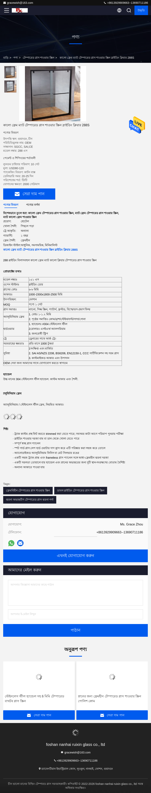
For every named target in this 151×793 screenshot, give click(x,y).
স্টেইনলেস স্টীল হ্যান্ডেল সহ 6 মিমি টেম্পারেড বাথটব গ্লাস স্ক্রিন (34, 699)
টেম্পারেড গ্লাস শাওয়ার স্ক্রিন (38, 57)
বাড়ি (5, 57)
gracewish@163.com (18, 2)
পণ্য (15, 57)
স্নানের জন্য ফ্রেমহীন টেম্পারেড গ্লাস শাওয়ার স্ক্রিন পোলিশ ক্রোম (109, 699)
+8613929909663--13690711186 (125, 2)
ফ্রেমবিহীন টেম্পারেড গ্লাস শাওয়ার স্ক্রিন (28, 490)
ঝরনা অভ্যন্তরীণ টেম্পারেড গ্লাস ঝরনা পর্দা (29, 499)
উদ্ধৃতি (141, 10)
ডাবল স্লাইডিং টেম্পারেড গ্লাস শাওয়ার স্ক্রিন (80, 490)
